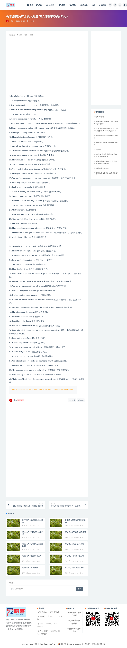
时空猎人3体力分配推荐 (74, 556)
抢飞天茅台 (42, 612)
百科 (12, 21)
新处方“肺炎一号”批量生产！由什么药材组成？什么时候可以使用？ (106, 130)
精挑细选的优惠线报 (74, 622)
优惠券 (44, 634)
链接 (81, 400)
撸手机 (40, 623)
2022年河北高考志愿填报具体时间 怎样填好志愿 (105, 155)
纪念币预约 (54, 612)
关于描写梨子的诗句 (101, 168)
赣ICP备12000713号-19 (48, 644)
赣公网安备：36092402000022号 (70, 644)
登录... (13, 589)
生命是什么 (98, 149)
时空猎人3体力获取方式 (74, 567)
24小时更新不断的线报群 (74, 614)
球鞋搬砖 (41, 616)
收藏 (72, 400)
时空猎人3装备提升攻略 (74, 544)
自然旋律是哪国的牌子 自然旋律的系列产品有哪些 (105, 162)
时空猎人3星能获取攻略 (32, 556)
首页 (20, 35)
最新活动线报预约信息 (74, 630)
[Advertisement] (47, 75)
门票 (50, 616)
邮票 (46, 631)
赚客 (16, 400)
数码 (39, 631)
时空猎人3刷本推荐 (30, 567)
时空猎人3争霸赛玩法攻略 (75, 532)
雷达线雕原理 (99, 117)
